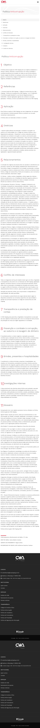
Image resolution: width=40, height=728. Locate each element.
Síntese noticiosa (5, 600)
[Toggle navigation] (37, 2)
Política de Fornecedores (7, 615)
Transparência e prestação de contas (11, 35)
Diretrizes (5, 27)
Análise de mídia (5, 595)
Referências (5, 22)
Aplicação (5, 25)
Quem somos (4, 585)
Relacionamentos (7, 30)
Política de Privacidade (6, 617)
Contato (3, 588)
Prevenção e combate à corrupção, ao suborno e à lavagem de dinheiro (19, 38)
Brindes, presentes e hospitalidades (11, 40)
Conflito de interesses (8, 32)
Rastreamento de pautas (7, 597)
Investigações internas (8, 43)
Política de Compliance (6, 612)
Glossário (5, 45)
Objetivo (4, 19)
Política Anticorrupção (6, 610)
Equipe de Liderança (8, 48)
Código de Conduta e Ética (7, 607)
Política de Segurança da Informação (10, 620)
